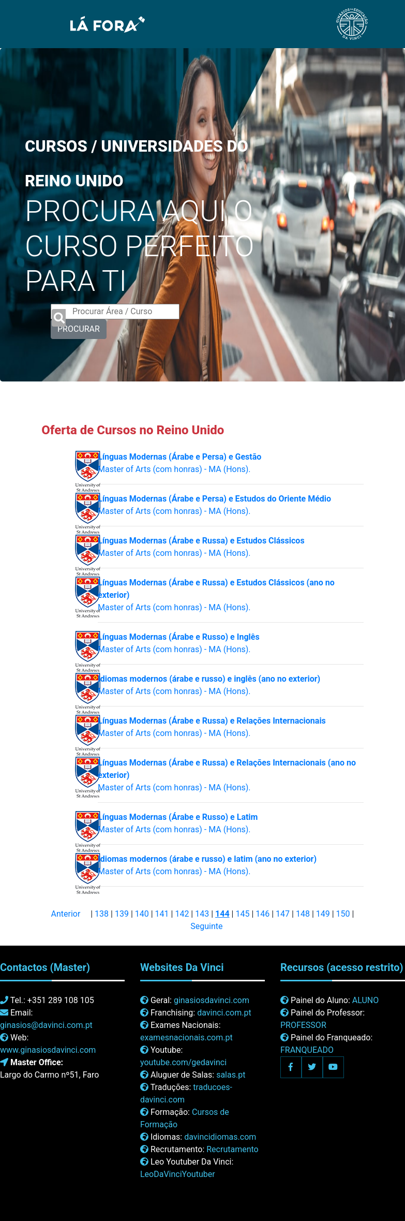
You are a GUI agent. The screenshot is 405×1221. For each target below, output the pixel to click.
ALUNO (365, 1000)
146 (262, 914)
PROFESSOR (303, 1025)
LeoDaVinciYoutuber (177, 1174)
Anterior (66, 914)
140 (142, 914)
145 (242, 914)
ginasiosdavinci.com (211, 1000)
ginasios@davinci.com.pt (46, 1025)
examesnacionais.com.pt (186, 1037)
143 (202, 914)
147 (283, 914)
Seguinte (206, 926)
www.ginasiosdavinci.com (48, 1050)
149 (323, 914)
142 (182, 914)
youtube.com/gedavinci (183, 1062)
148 (303, 914)
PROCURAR (78, 329)
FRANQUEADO (307, 1050)
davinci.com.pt (224, 1013)
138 (102, 914)
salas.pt (230, 1075)
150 (343, 914)
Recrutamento (232, 1149)
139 (122, 914)
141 (162, 914)
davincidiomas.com (220, 1137)
